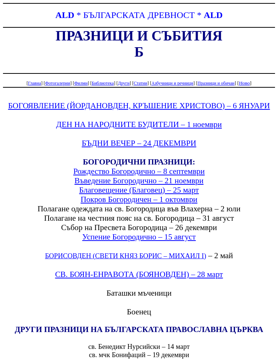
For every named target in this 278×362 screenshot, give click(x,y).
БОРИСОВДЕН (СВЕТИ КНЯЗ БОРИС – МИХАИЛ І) (125, 256)
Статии (140, 83)
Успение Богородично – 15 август (139, 236)
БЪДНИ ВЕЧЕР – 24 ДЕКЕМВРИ (139, 143)
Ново (244, 83)
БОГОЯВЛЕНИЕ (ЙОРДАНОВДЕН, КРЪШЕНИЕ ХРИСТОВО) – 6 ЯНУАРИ (139, 105)
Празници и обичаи (215, 83)
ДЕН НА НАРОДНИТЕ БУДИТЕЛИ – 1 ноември (139, 124)
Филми (81, 83)
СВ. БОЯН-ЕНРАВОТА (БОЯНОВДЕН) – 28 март (139, 274)
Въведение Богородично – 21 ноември (138, 180)
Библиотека (103, 83)
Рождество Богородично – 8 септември (139, 171)
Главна (34, 83)
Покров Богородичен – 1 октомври (139, 199)
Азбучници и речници (172, 83)
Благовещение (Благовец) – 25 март (139, 189)
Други (123, 83)
